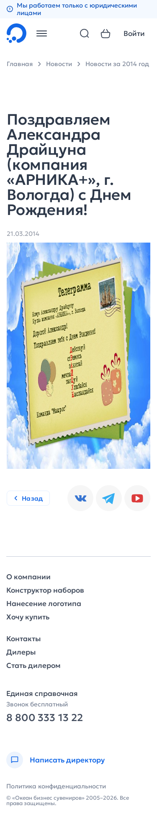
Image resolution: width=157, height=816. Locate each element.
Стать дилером (33, 665)
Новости (59, 64)
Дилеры (21, 652)
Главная (20, 64)
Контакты (23, 638)
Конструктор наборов (45, 590)
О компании (28, 577)
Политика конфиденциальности (56, 786)
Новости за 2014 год (117, 64)
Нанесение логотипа (43, 603)
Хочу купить (27, 617)
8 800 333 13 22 (44, 718)
